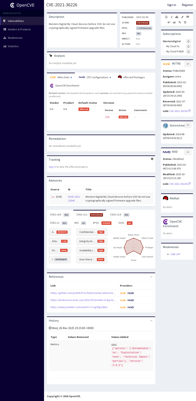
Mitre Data (61, 77)
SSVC (125, 223)
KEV (80, 223)
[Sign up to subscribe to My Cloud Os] (188, 46)
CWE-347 (175, 254)
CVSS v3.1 (89, 215)
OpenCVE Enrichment (64, 86)
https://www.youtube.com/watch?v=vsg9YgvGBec (79, 307)
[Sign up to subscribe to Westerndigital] (188, 41)
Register (187, 5)
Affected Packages (131, 77)
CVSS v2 (58, 223)
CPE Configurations (95, 77)
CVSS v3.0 (119, 215)
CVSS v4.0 (59, 215)
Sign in (171, 5)
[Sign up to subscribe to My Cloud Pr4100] (188, 51)
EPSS (102, 223)
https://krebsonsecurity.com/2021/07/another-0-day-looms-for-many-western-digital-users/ (103, 300)
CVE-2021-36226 (61, 5)
